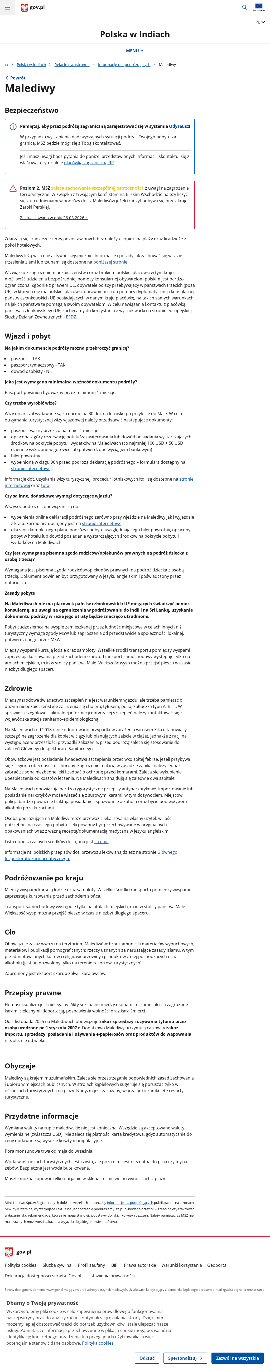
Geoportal (217, 1265)
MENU (135, 51)
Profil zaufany (91, 1265)
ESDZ (71, 317)
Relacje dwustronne (72, 64)
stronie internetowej (31, 468)
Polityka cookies (20, 1265)
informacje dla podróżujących (130, 1202)
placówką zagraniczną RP (89, 163)
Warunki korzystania (181, 1265)
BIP (114, 1265)
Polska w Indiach (135, 34)
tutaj (45, 485)
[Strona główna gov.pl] (33, 8)
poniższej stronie (110, 262)
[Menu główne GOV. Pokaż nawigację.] (7, 7)
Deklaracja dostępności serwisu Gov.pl (43, 1276)
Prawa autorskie (140, 1265)
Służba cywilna (57, 1265)
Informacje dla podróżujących (124, 64)
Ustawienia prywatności (111, 1276)
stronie (101, 841)
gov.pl (18, 1252)
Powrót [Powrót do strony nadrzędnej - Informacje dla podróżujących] (18, 78)
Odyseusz (179, 126)
